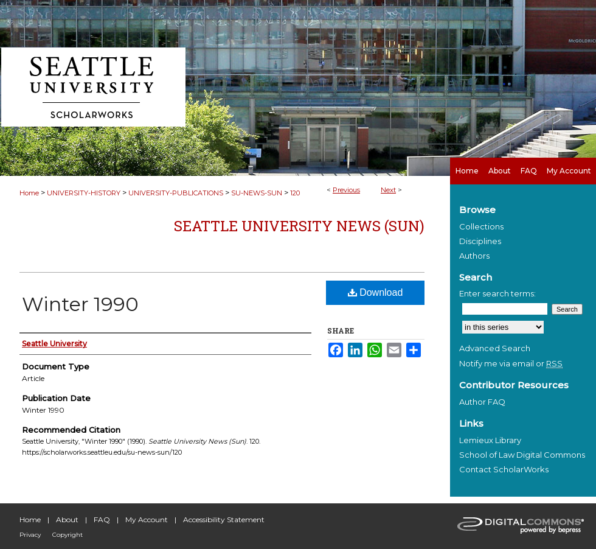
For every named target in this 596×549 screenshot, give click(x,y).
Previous (346, 190)
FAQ (102, 519)
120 (295, 193)
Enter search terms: (497, 293)
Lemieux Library (490, 440)
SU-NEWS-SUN (256, 193)
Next (388, 190)
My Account (146, 519)
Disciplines (480, 241)
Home (29, 193)
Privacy (30, 535)
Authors (474, 256)
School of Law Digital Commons (522, 455)
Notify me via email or (511, 363)
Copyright (67, 535)
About (67, 519)
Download (375, 292)
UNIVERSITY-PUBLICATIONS (175, 193)
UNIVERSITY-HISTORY (83, 193)
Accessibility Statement (224, 519)
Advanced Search (494, 348)
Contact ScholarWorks (504, 469)
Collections (481, 226)
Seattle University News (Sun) (299, 226)
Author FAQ (482, 402)
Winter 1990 (80, 304)
